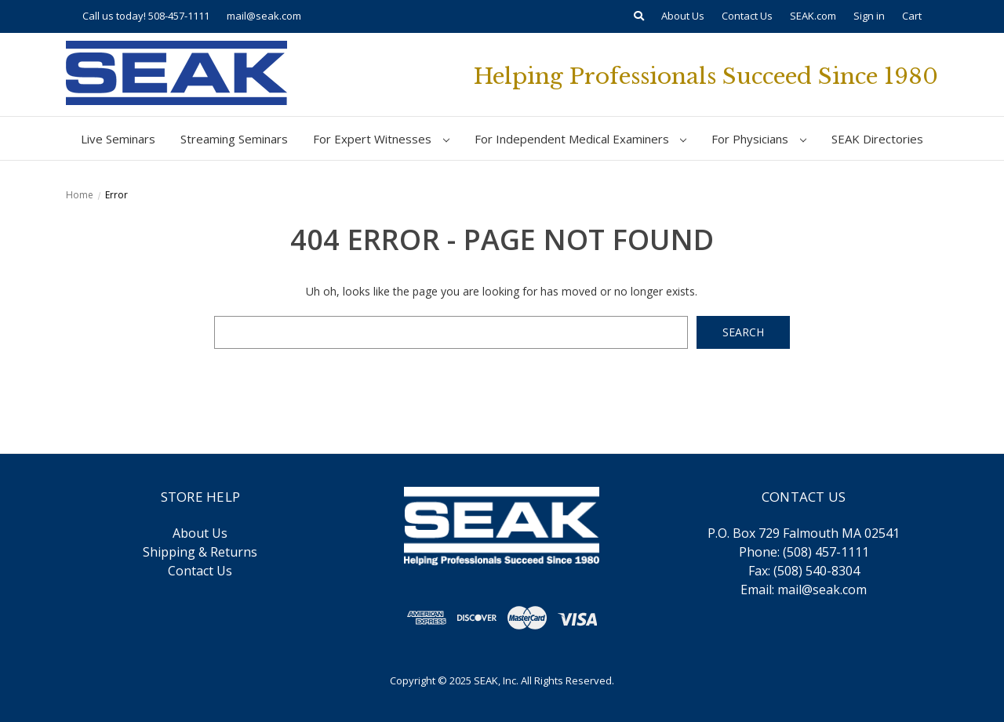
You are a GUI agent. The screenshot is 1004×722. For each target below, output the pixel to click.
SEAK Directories (877, 139)
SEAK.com (813, 16)
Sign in (869, 16)
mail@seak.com (264, 16)
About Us (682, 16)
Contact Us (747, 16)
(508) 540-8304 (816, 570)
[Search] (639, 16)
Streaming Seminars (234, 139)
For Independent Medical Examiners (581, 139)
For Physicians (758, 139)
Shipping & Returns (200, 552)
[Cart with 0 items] (911, 16)
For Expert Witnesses (381, 139)
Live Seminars (118, 139)
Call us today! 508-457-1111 (145, 16)
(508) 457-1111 (826, 552)
